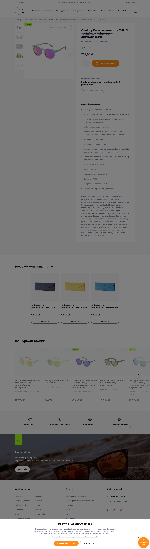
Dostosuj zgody (88, 543)
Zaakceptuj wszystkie (66, 543)
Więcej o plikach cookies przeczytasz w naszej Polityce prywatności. (75, 537)
